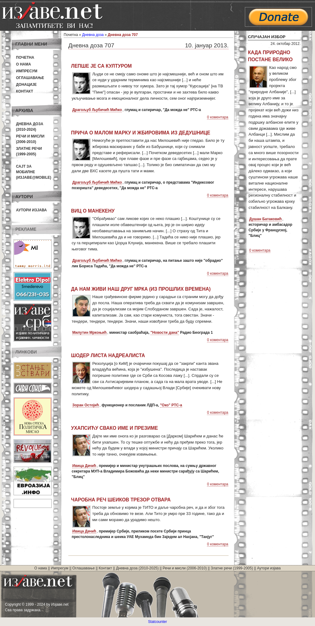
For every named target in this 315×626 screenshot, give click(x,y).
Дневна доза (93, 35)
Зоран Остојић (85, 405)
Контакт (24, 91)
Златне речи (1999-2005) (232, 568)
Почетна (25, 57)
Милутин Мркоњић (89, 332)
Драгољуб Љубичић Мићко (97, 110)
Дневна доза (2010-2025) (137, 568)
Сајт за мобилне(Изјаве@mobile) (33, 172)
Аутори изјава (31, 210)
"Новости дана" (164, 332)
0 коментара (217, 117)
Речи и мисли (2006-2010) (185, 568)
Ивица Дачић (84, 466)
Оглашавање (30, 78)
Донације (26, 84)
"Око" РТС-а (171, 405)
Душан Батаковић (265, 219)
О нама (23, 64)
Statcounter (157, 622)
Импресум (26, 71)
